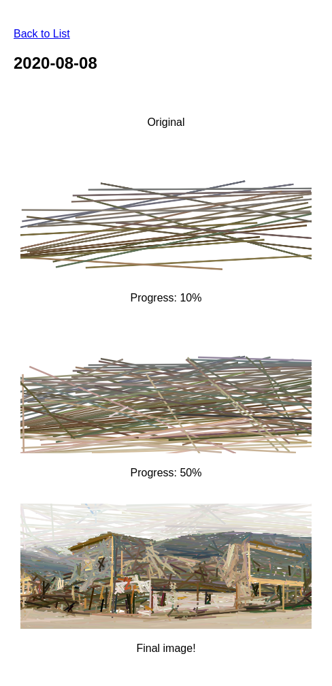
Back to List (42, 33)
